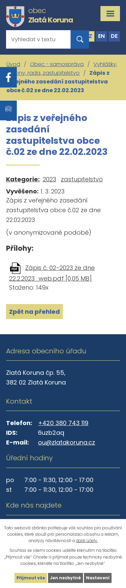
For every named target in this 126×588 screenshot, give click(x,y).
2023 (49, 179)
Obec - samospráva (57, 64)
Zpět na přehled (34, 311)
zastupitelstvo (82, 179)
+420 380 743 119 (63, 423)
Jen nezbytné (65, 578)
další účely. (87, 540)
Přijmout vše (30, 578)
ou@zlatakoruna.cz (66, 442)
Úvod (13, 64)
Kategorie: (23, 179)
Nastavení (98, 578)
